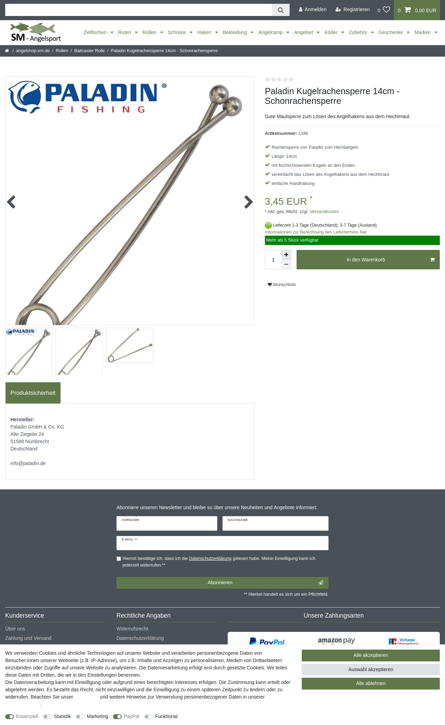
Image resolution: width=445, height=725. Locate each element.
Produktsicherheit (33, 393)
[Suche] (281, 10)
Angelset (304, 32)
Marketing (97, 716)
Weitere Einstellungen (207, 716)
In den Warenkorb (391, 260)
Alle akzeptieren (371, 655)
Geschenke (392, 32)
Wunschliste (282, 284)
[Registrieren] (353, 9)
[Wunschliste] (384, 10)
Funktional (166, 716)
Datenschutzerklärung (140, 638)
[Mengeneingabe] (273, 259)
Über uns (15, 629)
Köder (331, 32)
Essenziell (27, 716)
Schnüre (177, 32)
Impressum (86, 697)
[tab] (33, 393)
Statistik (62, 716)
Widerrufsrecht (132, 629)
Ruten (125, 32)
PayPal (131, 716)
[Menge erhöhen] (286, 255)
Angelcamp (271, 32)
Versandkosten (324, 211)
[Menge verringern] (286, 264)
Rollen (150, 32)
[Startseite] (7, 50)
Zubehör (359, 32)
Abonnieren (265, 583)
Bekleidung (235, 32)
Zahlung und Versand (28, 638)
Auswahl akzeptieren (370, 669)
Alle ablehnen (371, 683)
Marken (423, 32)
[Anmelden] (312, 9)
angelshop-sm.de (33, 50)
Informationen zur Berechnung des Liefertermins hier (316, 232)
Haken (205, 32)
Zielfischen (95, 32)
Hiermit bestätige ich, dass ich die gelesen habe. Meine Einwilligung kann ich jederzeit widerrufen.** (219, 562)
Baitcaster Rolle (89, 50)
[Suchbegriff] (138, 10)
